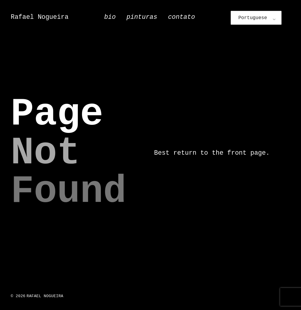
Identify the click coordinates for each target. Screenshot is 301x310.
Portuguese (252, 18)
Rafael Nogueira (40, 17)
